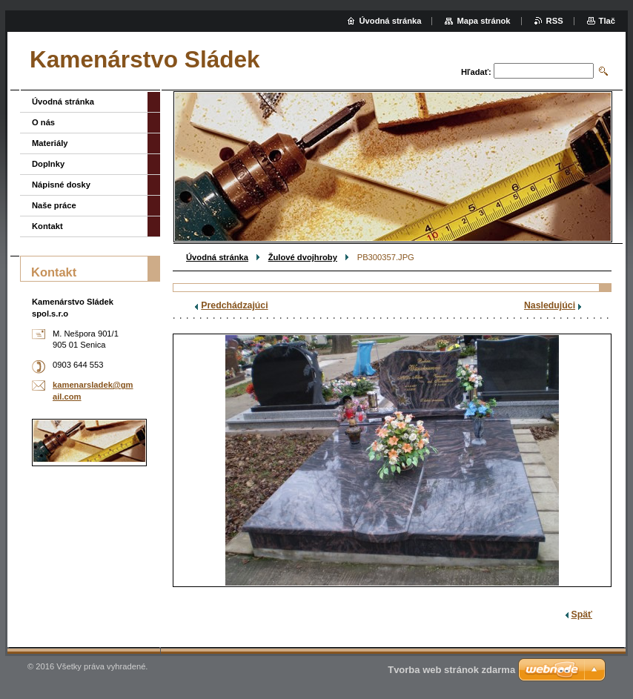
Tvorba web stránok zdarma (451, 669)
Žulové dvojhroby (302, 257)
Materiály (50, 143)
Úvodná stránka (217, 257)
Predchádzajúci (234, 305)
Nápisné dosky (61, 184)
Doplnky (48, 163)
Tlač (607, 20)
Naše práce (54, 205)
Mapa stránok (483, 20)
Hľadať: (476, 71)
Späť (581, 614)
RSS (554, 20)
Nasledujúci (549, 305)
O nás (43, 122)
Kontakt (47, 226)
